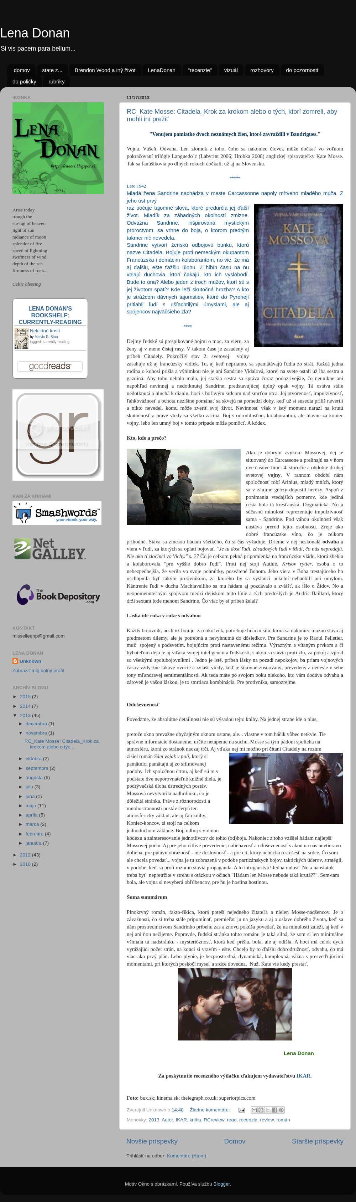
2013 (154, 1119)
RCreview (214, 1119)
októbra (34, 758)
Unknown (30, 661)
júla (30, 786)
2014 (26, 706)
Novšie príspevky (152, 1141)
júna (31, 796)
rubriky (56, 81)
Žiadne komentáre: (210, 1110)
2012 (26, 855)
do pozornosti (302, 70)
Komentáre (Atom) (186, 1155)
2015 (26, 696)
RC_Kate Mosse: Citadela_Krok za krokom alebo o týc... (62, 744)
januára (34, 843)
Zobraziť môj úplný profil (38, 670)
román (283, 1119)
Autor (167, 1119)
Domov (235, 1141)
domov (22, 70)
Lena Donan (35, 33)
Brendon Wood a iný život (105, 70)
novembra (37, 733)
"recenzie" (200, 70)
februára (35, 834)
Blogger (221, 1184)
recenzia (248, 1119)
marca (33, 824)
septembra (38, 768)
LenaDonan (162, 70)
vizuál (231, 70)
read (232, 1119)
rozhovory (262, 70)
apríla (32, 815)
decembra (37, 723)
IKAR (303, 1076)
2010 (26, 864)
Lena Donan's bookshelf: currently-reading (50, 315)
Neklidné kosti (45, 330)
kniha (195, 1119)
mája (31, 805)
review (267, 1119)
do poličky (24, 81)
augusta (35, 777)
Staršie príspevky (318, 1141)
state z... (52, 70)
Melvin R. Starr (46, 337)
